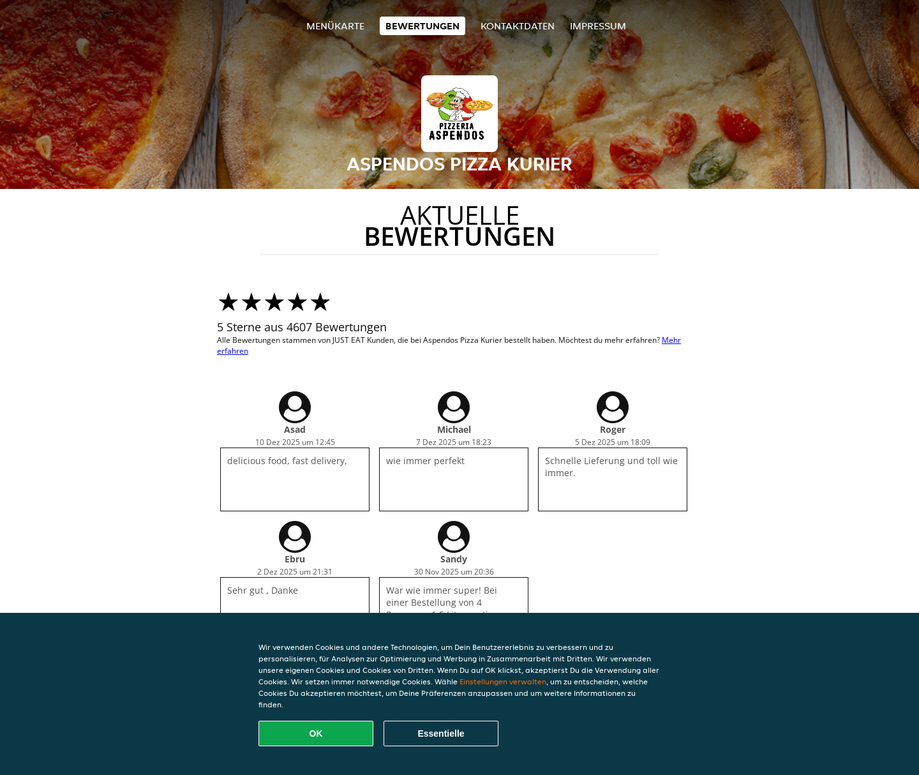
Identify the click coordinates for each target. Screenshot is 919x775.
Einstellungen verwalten (502, 681)
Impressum (598, 26)
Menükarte (335, 26)
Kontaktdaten (518, 26)
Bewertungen (422, 26)
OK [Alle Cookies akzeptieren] (316, 733)
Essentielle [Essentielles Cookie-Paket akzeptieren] (440, 733)
